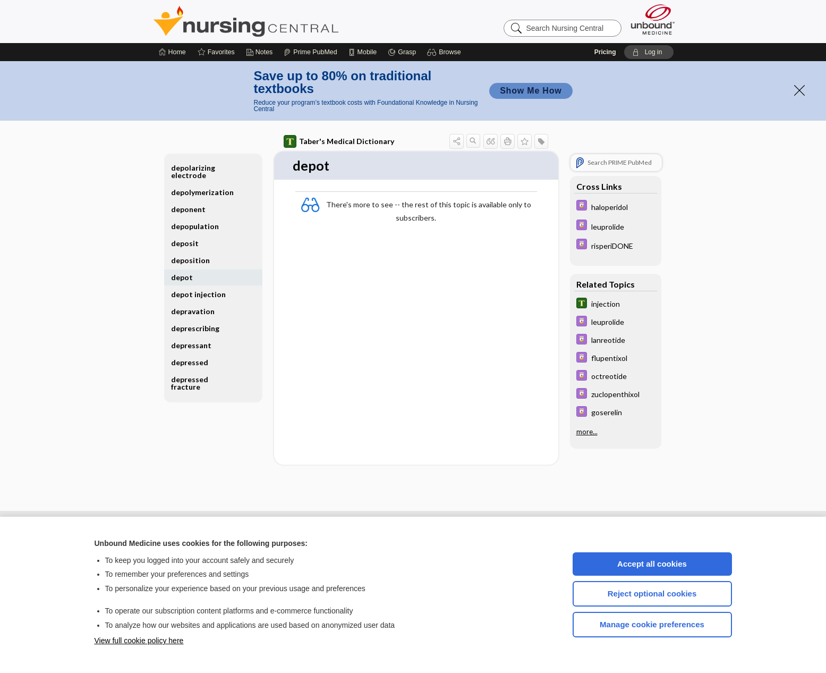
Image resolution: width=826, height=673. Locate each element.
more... (587, 431)
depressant (191, 345)
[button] (445, 52)
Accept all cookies (652, 563)
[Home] (172, 52)
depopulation (195, 226)
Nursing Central (286, 21)
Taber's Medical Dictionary (339, 141)
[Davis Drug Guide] (615, 206)
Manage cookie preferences (652, 624)
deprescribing (195, 328)
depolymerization (202, 192)
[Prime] (310, 52)
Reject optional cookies (652, 593)
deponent (188, 209)
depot (182, 277)
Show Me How (530, 90)
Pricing (605, 52)
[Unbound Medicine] (652, 19)
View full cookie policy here (139, 640)
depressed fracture (189, 383)
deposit (185, 243)
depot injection (198, 294)
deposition (190, 260)
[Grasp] (402, 52)
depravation (193, 311)
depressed (189, 362)
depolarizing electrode (193, 171)
